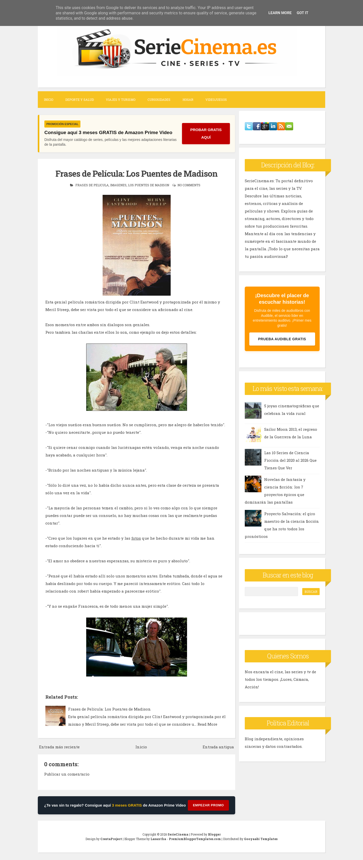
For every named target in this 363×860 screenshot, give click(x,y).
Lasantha (158, 839)
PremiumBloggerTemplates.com (195, 839)
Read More (207, 724)
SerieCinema (178, 834)
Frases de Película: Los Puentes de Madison (136, 173)
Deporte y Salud (79, 100)
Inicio (48, 100)
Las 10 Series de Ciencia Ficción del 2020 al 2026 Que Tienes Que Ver (290, 460)
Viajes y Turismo (120, 100)
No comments (188, 185)
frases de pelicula (92, 185)
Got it (302, 13)
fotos (136, 538)
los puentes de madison (148, 185)
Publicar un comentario (66, 774)
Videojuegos (216, 100)
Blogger (214, 834)
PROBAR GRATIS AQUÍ (206, 133)
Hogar (188, 100)
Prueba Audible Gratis (282, 339)
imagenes (118, 185)
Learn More (280, 13)
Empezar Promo (208, 805)
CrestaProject (111, 839)
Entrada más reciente (59, 746)
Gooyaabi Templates (261, 839)
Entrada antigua (218, 746)
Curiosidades (158, 100)
